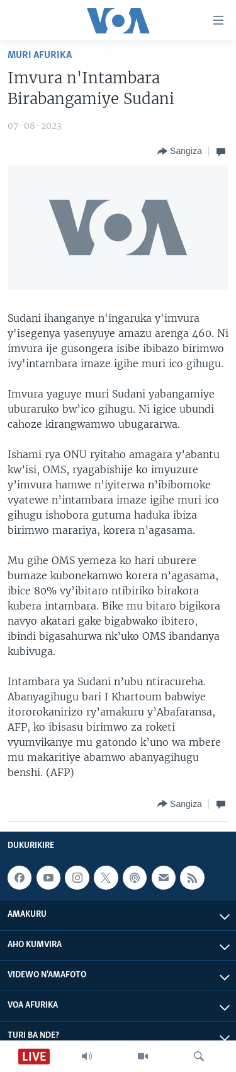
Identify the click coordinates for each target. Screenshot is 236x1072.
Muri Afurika (40, 55)
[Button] (179, 151)
